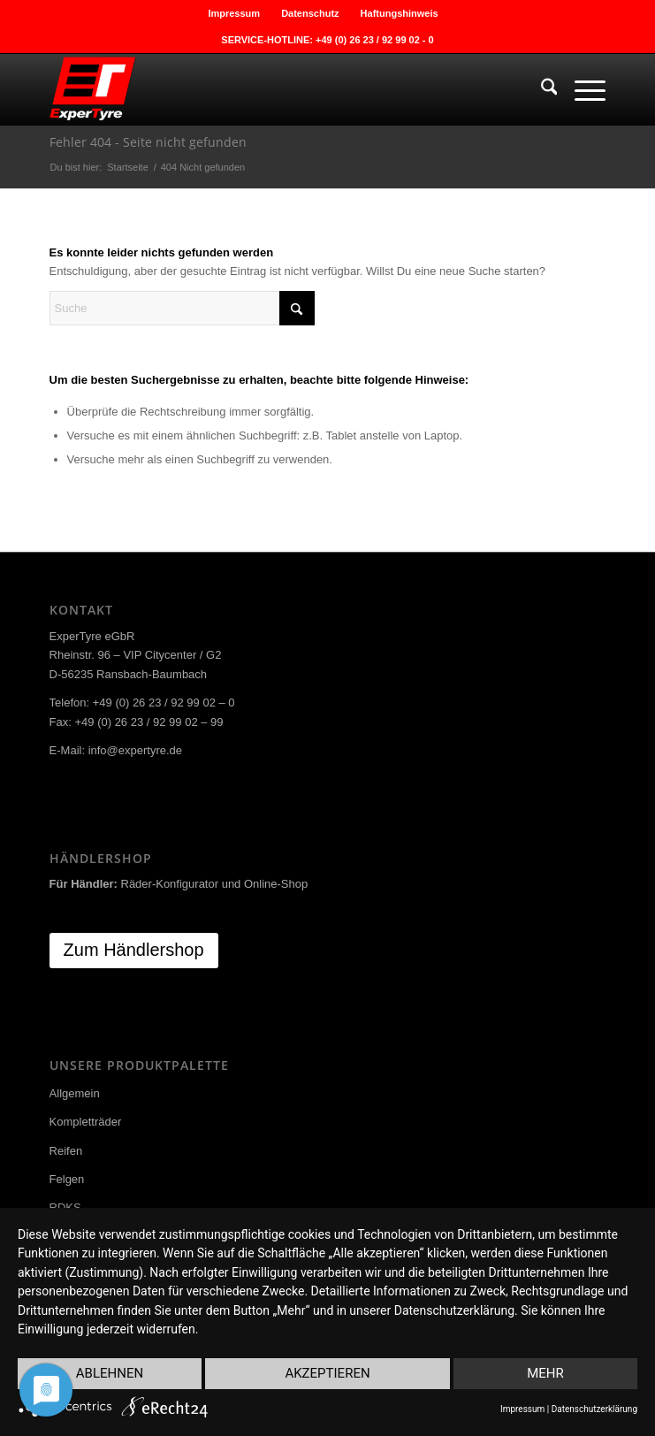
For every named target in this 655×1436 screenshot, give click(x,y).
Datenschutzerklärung (594, 1409)
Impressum (234, 13)
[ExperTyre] (272, 89)
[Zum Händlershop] (134, 951)
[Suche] (540, 89)
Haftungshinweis (399, 13)
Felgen (67, 1179)
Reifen (66, 1150)
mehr (545, 1373)
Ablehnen (109, 1373)
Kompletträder (86, 1121)
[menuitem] (234, 13)
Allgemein (75, 1093)
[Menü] (581, 89)
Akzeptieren (327, 1373)
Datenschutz (310, 13)
